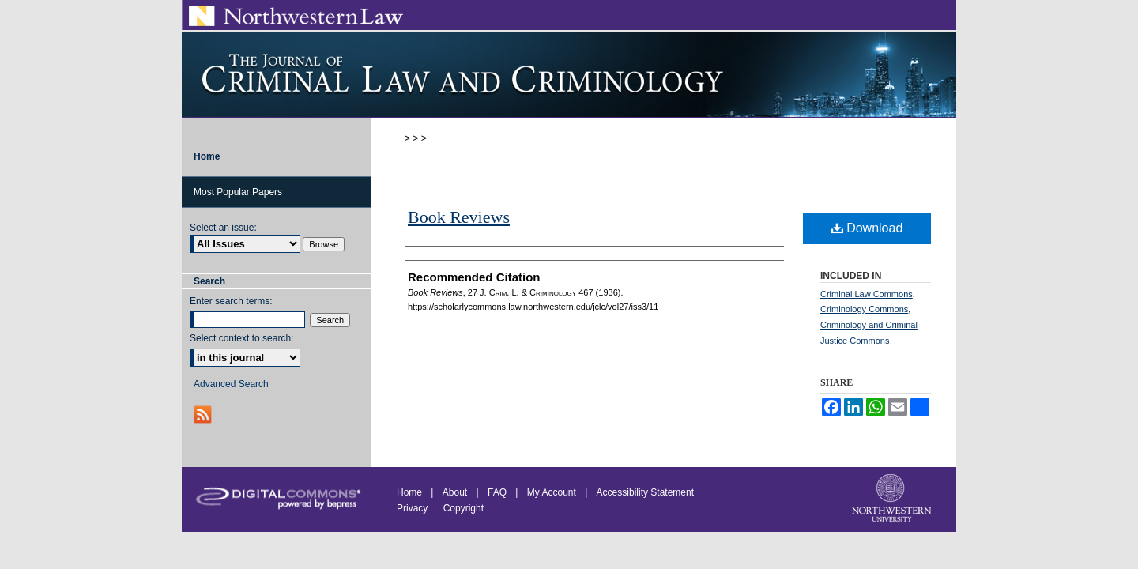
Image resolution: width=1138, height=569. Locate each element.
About (455, 492)
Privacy (414, 508)
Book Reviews (459, 217)
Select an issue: (223, 227)
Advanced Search (231, 384)
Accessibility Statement (645, 492)
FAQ (497, 492)
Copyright (463, 508)
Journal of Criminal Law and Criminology (569, 74)
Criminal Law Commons (866, 294)
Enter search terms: (231, 301)
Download (867, 228)
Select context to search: (241, 338)
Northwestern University (893, 499)
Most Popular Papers (238, 192)
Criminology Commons (864, 309)
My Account (551, 492)
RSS (204, 414)
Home (409, 492)
